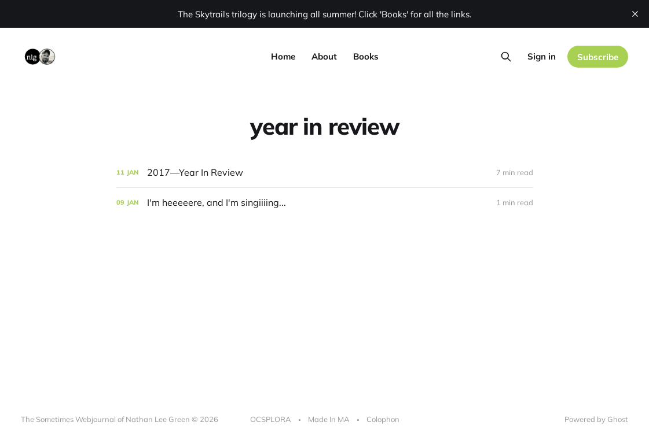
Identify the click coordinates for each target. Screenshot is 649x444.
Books (366, 56)
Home (283, 56)
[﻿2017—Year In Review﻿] (324, 172)
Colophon (382, 419)
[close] (635, 14)
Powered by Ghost (596, 419)
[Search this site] (506, 56)
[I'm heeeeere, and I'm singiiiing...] (324, 202)
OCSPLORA (270, 419)
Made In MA (329, 419)
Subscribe (597, 56)
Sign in (541, 56)
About (324, 56)
